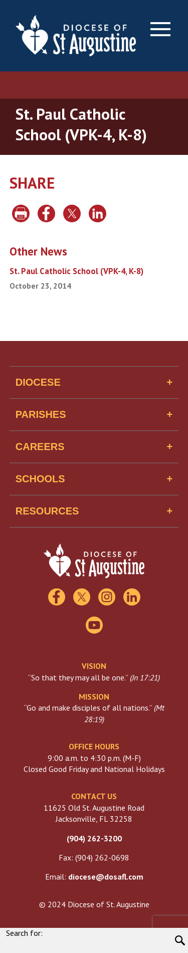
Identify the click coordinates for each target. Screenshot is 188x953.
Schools (40, 478)
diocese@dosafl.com (105, 877)
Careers (40, 446)
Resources (47, 510)
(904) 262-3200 (94, 838)
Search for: (24, 933)
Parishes (41, 414)
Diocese (38, 382)
